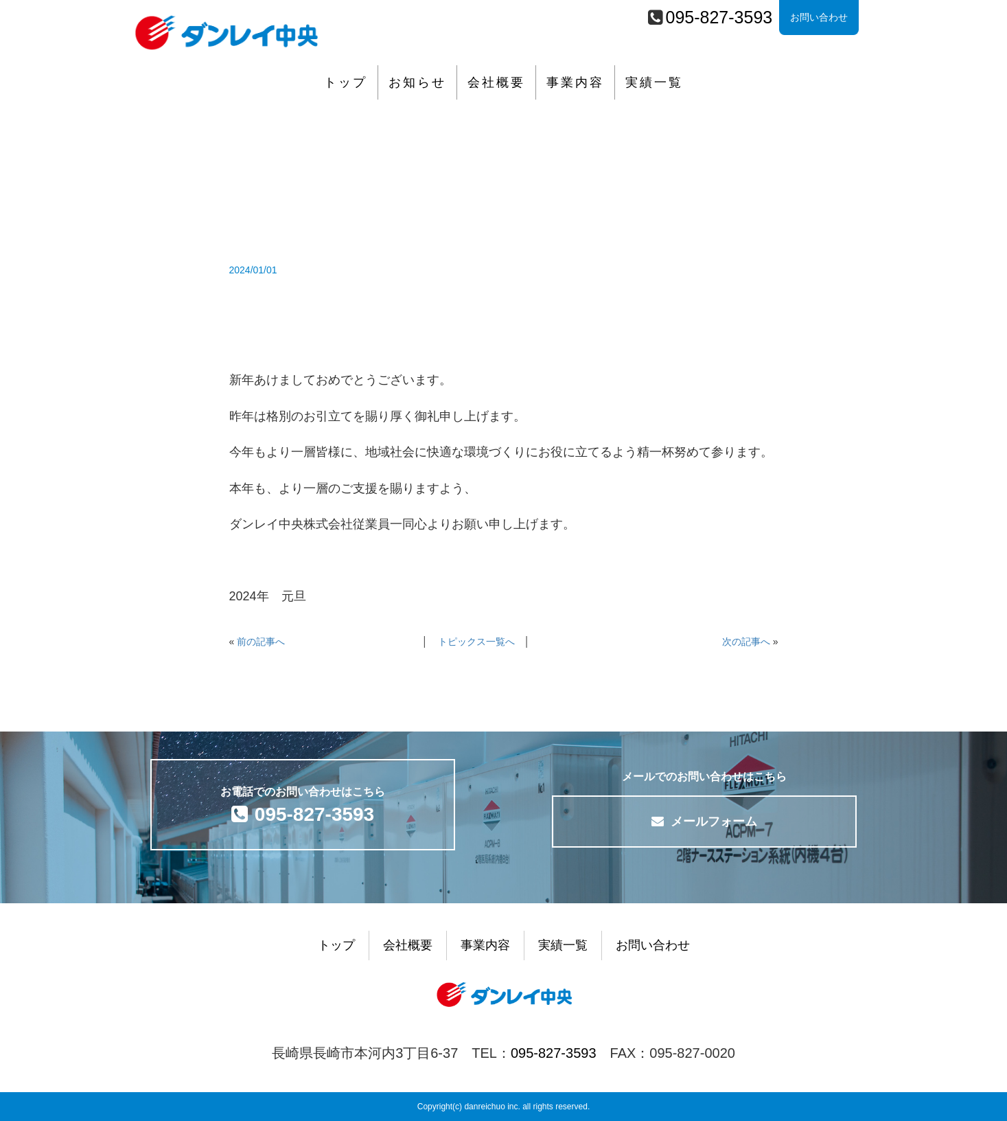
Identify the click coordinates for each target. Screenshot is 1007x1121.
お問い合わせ (819, 17)
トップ (345, 82)
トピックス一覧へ (476, 641)
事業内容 (575, 82)
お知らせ (417, 82)
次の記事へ (746, 641)
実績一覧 (654, 82)
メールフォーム (704, 821)
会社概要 (496, 82)
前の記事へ (261, 641)
